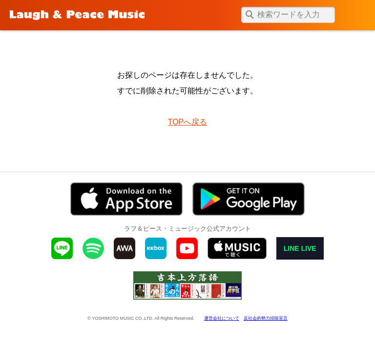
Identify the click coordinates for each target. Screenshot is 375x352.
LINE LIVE (300, 248)
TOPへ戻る (188, 122)
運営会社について (221, 318)
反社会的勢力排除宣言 (266, 318)
